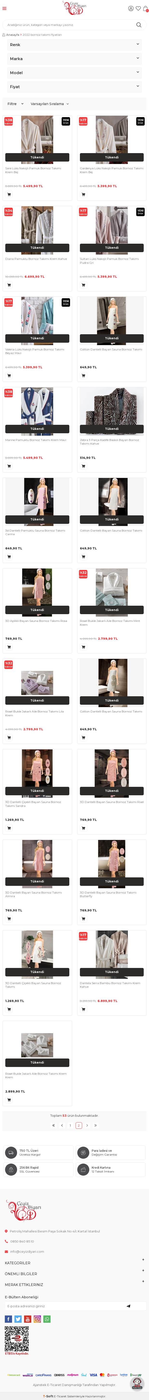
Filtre (15, 104)
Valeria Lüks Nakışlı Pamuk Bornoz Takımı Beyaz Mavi (34, 351)
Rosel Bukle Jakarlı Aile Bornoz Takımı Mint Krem (110, 622)
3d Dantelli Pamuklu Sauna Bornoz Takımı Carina (35, 532)
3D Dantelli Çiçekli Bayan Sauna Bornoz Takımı (33, 985)
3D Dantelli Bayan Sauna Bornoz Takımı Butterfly (108, 894)
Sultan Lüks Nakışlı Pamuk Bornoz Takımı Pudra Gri (109, 260)
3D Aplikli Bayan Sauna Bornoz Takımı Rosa (36, 621)
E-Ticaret (60, 1396)
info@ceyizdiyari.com (24, 1251)
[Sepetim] (145, 8)
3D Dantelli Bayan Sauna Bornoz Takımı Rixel (112, 802)
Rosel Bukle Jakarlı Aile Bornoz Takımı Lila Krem (34, 713)
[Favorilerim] (138, 8)
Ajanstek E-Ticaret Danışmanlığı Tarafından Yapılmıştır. (74, 1385)
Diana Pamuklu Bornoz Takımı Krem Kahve (36, 259)
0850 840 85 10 (19, 1241)
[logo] (74, 8)
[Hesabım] (131, 8)
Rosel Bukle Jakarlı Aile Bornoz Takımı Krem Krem (36, 1075)
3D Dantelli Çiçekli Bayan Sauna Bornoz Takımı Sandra (33, 804)
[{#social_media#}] (8, 1319)
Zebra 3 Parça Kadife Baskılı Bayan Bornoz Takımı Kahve (109, 442)
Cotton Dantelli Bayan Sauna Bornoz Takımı (111, 349)
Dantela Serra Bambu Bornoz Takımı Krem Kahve (110, 985)
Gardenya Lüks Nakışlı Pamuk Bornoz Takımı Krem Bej (111, 170)
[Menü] (4, 8)
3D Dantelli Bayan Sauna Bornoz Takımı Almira (33, 894)
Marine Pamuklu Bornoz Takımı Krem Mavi (35, 440)
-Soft (48, 1396)
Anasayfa (10, 34)
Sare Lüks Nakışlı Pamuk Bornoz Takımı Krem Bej (33, 170)
